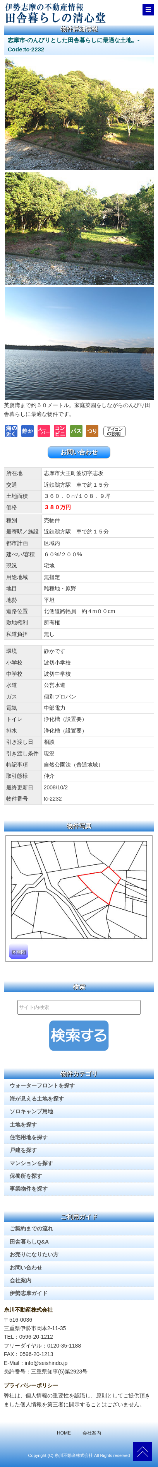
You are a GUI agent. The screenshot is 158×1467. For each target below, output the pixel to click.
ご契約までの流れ (31, 1228)
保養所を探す (26, 1176)
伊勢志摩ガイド (29, 1293)
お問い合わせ (79, 452)
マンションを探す (31, 1163)
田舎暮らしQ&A (29, 1242)
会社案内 (20, 1280)
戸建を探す (23, 1150)
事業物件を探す (29, 1189)
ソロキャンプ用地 (31, 1111)
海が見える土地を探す (37, 1099)
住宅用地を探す (29, 1137)
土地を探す (23, 1124)
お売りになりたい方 (34, 1254)
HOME (64, 1433)
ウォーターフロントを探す (42, 1085)
